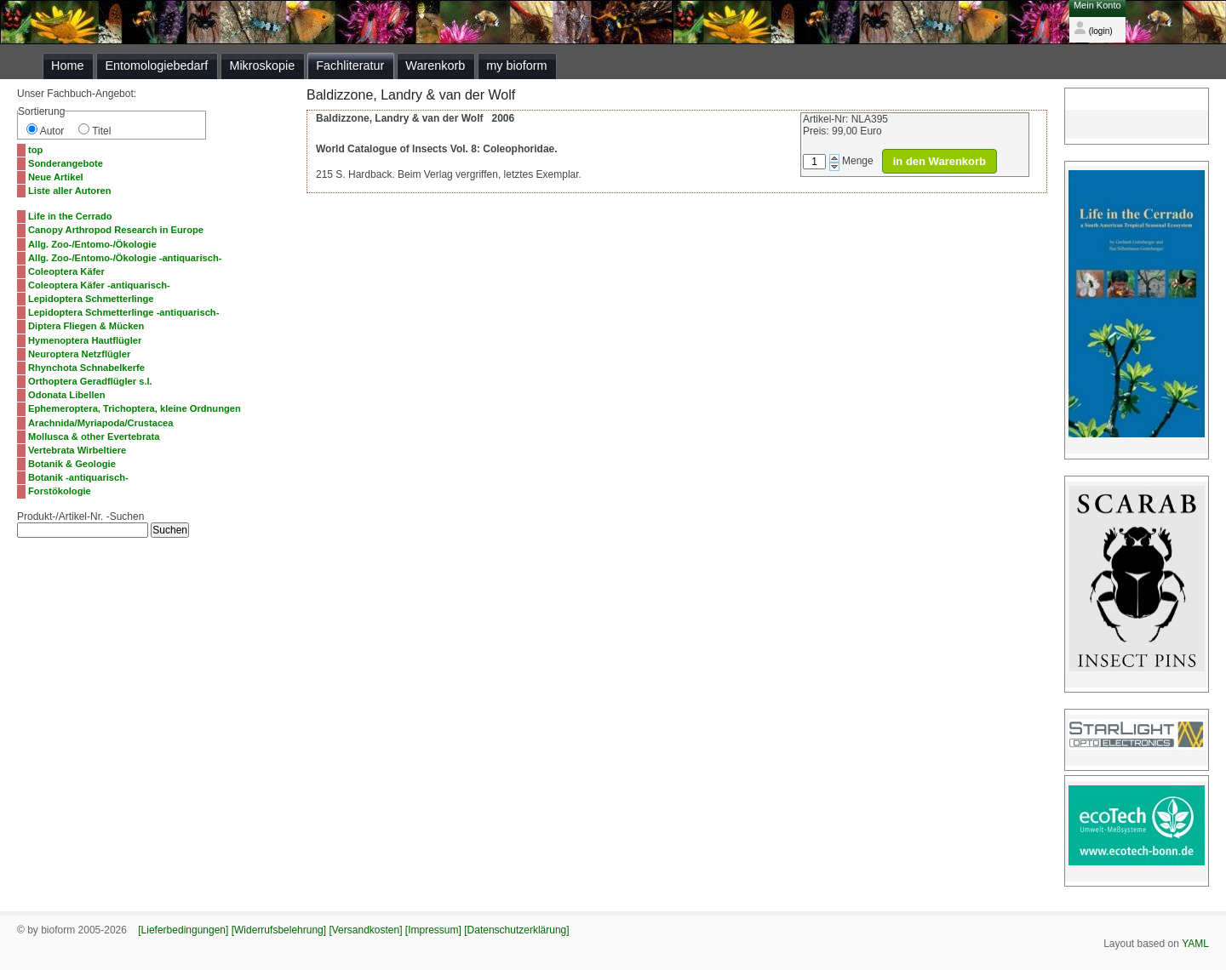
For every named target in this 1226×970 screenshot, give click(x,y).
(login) (1093, 31)
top (35, 150)
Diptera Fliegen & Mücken (86, 326)
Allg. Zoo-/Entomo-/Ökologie (92, 244)
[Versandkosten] (365, 930)
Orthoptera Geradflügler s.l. (90, 381)
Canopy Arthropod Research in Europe (115, 230)
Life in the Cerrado (70, 216)
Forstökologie (59, 491)
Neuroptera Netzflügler (79, 354)
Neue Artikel (55, 177)
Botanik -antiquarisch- (78, 477)
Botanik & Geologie (72, 464)
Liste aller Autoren (70, 190)
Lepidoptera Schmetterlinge (91, 299)
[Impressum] (433, 930)
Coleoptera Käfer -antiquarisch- (99, 285)
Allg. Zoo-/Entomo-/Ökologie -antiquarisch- (124, 258)
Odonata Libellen (67, 395)
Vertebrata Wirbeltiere (77, 450)
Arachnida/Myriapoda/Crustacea (101, 423)
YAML (1195, 944)
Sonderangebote (65, 163)
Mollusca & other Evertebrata (93, 436)
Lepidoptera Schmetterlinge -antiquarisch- (123, 312)
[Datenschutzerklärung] (516, 930)
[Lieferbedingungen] (183, 930)
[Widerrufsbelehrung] (279, 930)
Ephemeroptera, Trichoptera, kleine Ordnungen (134, 408)
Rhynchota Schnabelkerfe (86, 367)
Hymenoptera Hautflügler (84, 340)
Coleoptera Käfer (66, 271)
